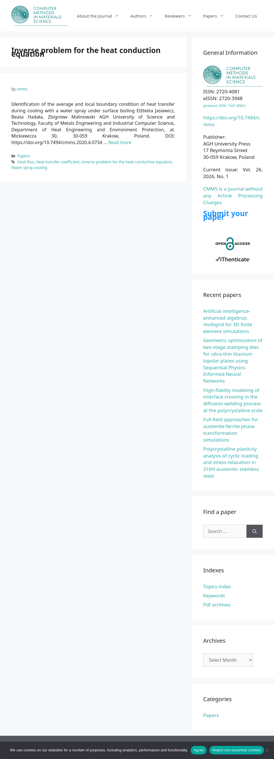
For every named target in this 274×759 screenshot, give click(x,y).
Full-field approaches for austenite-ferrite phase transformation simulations (230, 429)
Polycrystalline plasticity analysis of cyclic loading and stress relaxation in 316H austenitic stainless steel (231, 462)
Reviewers (181, 15)
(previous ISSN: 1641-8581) (224, 105)
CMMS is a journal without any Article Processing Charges (233, 195)
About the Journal (101, 15)
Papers (216, 15)
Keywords (214, 595)
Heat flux (26, 162)
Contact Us (246, 16)
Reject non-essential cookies (236, 750)
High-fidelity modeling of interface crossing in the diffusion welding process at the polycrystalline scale (233, 400)
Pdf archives (217, 604)
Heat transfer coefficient (58, 162)
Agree (199, 750)
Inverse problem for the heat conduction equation (127, 162)
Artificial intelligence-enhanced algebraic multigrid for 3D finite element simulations (227, 321)
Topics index (217, 586)
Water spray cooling (29, 167)
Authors (144, 15)
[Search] (255, 531)
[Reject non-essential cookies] (267, 750)
